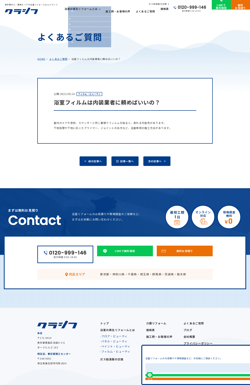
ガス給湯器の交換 (158, 6)
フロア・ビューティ (114, 336)
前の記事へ (95, 161)
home (41, 59)
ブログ (188, 330)
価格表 (165, 11)
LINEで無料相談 (221, 11)
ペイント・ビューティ (115, 346)
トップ (104, 323)
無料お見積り (240, 11)
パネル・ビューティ (114, 341)
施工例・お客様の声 (118, 11)
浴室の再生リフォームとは (117, 330)
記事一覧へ (127, 161)
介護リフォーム (156, 323)
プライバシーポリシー (198, 343)
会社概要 (189, 337)
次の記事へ (155, 161)
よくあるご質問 (145, 11)
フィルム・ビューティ (115, 351)
